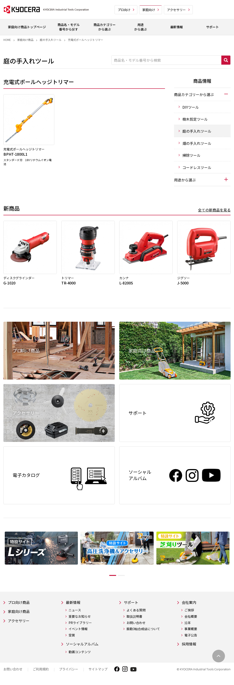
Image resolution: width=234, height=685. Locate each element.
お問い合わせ (136, 626)
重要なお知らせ (80, 619)
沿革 (187, 626)
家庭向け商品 (25, 40)
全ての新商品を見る (214, 210)
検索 (225, 60)
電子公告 (190, 638)
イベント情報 (78, 632)
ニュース (75, 613)
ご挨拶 (189, 613)
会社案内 (190, 605)
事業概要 (190, 632)
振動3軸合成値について (143, 632)
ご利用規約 (41, 673)
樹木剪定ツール (195, 119)
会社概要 (190, 619)
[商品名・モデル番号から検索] (166, 60)
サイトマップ (97, 673)
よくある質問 (136, 613)
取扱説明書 (134, 619)
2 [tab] (124, 578)
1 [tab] (109, 578)
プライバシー (68, 673)
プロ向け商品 (20, 605)
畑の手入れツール (196, 143)
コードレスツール (196, 167)
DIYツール (190, 107)
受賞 (72, 638)
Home (7, 40)
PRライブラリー (80, 626)
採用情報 (190, 647)
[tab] (202, 94)
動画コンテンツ (80, 656)
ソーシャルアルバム (84, 647)
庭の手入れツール (51, 40)
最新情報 (74, 605)
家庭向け (148, 9)
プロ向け (124, 9)
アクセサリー (176, 9)
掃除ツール (191, 155)
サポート (132, 605)
